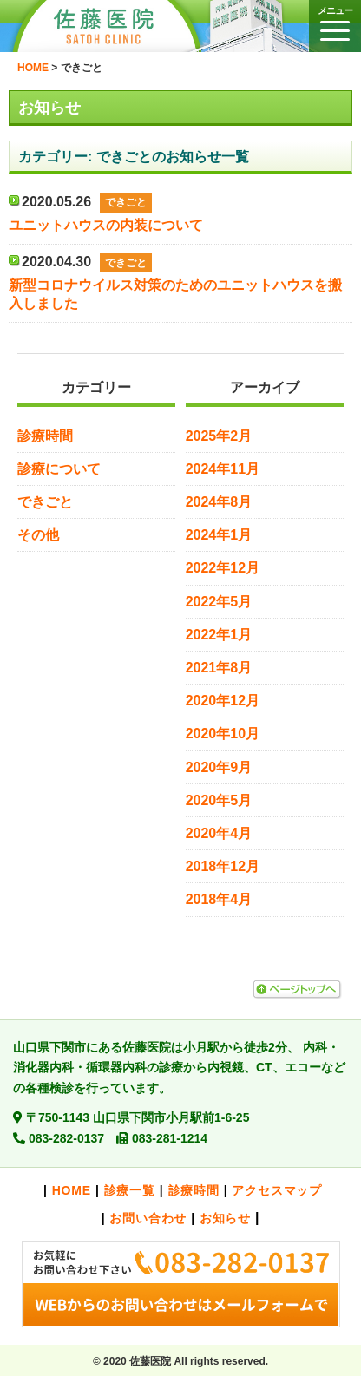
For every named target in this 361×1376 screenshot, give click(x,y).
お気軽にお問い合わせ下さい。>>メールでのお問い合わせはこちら (180, 1284)
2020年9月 (219, 767)
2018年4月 (219, 899)
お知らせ (225, 1218)
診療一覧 (129, 1190)
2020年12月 (222, 700)
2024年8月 (219, 502)
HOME (71, 1190)
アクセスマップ (277, 1190)
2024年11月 (222, 469)
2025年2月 (219, 436)
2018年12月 (222, 866)
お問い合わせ (148, 1218)
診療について (59, 469)
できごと (45, 502)
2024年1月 (219, 534)
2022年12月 (222, 567)
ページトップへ (297, 990)
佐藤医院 (117, 26)
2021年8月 (219, 667)
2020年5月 (219, 800)
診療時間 (45, 436)
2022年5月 (219, 601)
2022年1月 (219, 634)
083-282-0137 (66, 1138)
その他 (38, 534)
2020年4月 (219, 833)
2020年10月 (222, 733)
